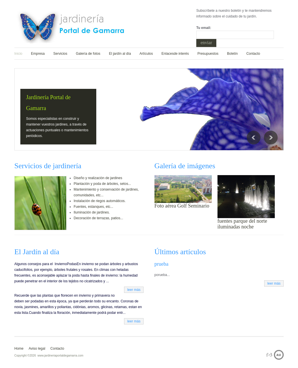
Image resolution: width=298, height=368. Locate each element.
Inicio (18, 54)
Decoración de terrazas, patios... (98, 218)
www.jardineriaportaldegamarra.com (60, 355)
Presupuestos (207, 54)
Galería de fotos (88, 54)
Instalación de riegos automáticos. (100, 201)
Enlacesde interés (175, 54)
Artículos (146, 54)
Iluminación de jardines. (92, 212)
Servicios (60, 54)
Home (18, 349)
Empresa (38, 54)
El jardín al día (120, 54)
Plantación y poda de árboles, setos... (102, 184)
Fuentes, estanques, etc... (93, 207)
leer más (133, 290)
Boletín (232, 54)
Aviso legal (37, 349)
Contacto (253, 54)
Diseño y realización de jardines (98, 178)
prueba (161, 264)
